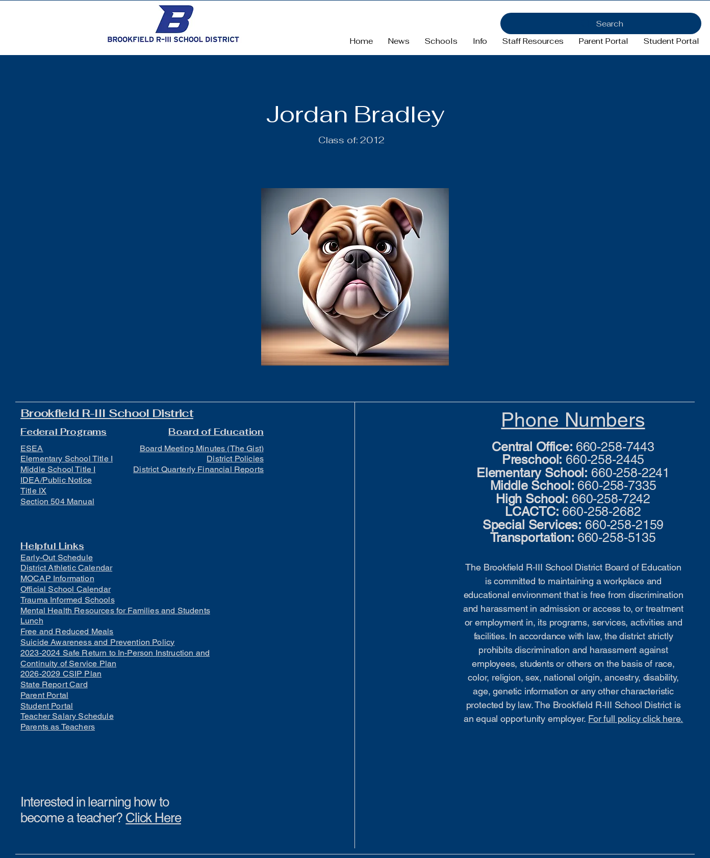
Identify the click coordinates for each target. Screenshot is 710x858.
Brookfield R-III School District (106, 413)
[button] (441, 41)
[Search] (600, 23)
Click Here (153, 817)
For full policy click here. (635, 718)
